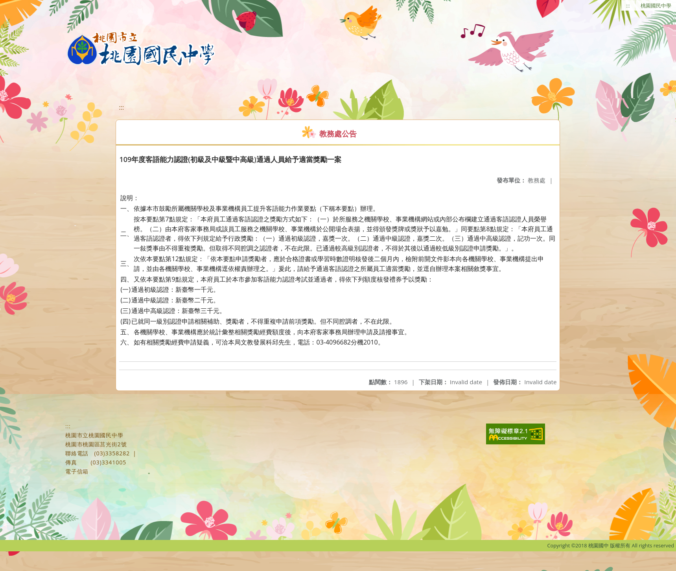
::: (628, 5)
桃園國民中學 (656, 5)
